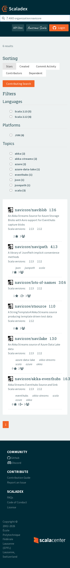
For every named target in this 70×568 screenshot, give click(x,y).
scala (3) (18, 190)
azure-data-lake (25, 360)
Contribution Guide (18, 477)
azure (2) (18, 164)
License (11, 507)
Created (24, 66)
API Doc (18, 27)
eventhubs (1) (21, 174)
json (18, 268)
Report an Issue (16, 482)
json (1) (17, 180)
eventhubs (22, 395)
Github (13, 458)
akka (39, 364)
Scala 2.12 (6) (20, 116)
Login (59, 27)
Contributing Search (18, 83)
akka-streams (47, 360)
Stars (9, 66)
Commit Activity (46, 66)
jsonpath (30, 268)
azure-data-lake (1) (25, 169)
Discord (14, 463)
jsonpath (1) (20, 185)
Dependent (35, 73)
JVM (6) (17, 135)
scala (42, 268)
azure (29, 364)
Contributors (14, 73)
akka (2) (17, 153)
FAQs (10, 497)
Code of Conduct (17, 502)
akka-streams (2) (23, 158)
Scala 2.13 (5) (20, 111)
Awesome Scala (37, 27)
